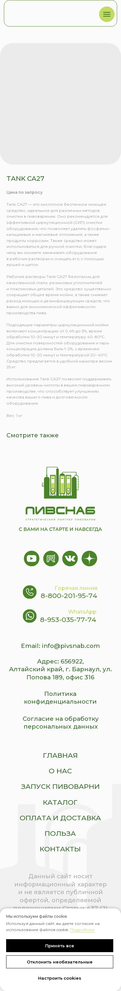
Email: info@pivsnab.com (60, 646)
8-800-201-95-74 (69, 596)
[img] (47, 12)
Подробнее (82, 929)
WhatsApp (82, 611)
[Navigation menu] (106, 14)
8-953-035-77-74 (68, 620)
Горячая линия (76, 588)
